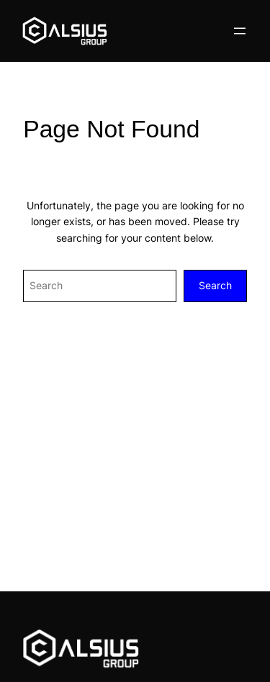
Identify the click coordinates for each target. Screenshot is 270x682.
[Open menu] (239, 31)
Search (215, 285)
